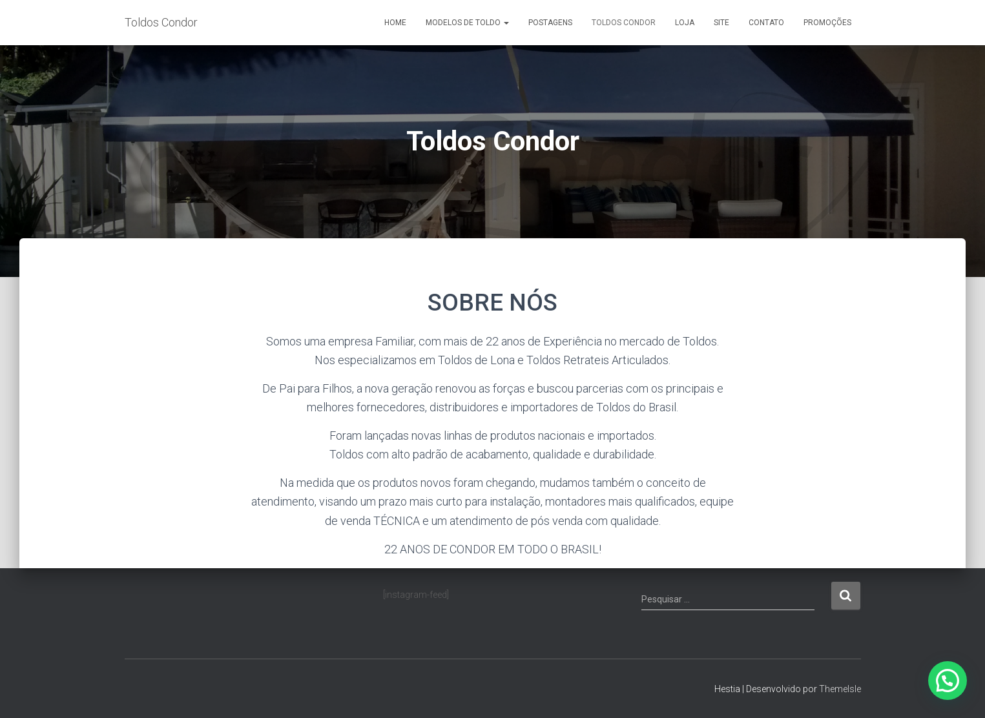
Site (721, 22)
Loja (684, 22)
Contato (766, 22)
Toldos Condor (624, 22)
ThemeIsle (840, 689)
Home (395, 22)
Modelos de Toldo (467, 22)
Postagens (550, 22)
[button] (947, 680)
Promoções (827, 22)
